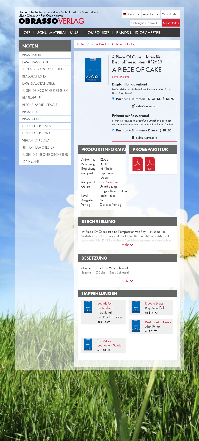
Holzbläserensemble (39, 126)
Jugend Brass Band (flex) (43, 69)
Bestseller (52, 12)
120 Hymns (31, 162)
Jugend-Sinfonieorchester (45, 154)
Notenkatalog (70, 12)
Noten (27, 32)
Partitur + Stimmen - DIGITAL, (145, 99)
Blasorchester (34, 76)
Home (23, 12)
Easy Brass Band (35, 62)
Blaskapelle (31, 98)
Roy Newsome (121, 77)
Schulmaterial (51, 32)
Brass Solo (31, 119)
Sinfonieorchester (38, 147)
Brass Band (31, 55)
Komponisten (99, 32)
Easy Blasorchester (38, 83)
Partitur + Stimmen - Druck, (143, 130)
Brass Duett (32, 112)
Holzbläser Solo (36, 133)
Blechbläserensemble (40, 105)
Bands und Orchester (138, 32)
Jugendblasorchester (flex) (45, 90)
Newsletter (89, 12)
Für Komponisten (52, 15)
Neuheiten (36, 12)
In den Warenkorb (144, 106)
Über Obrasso (28, 15)
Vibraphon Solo (35, 140)
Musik (76, 32)
